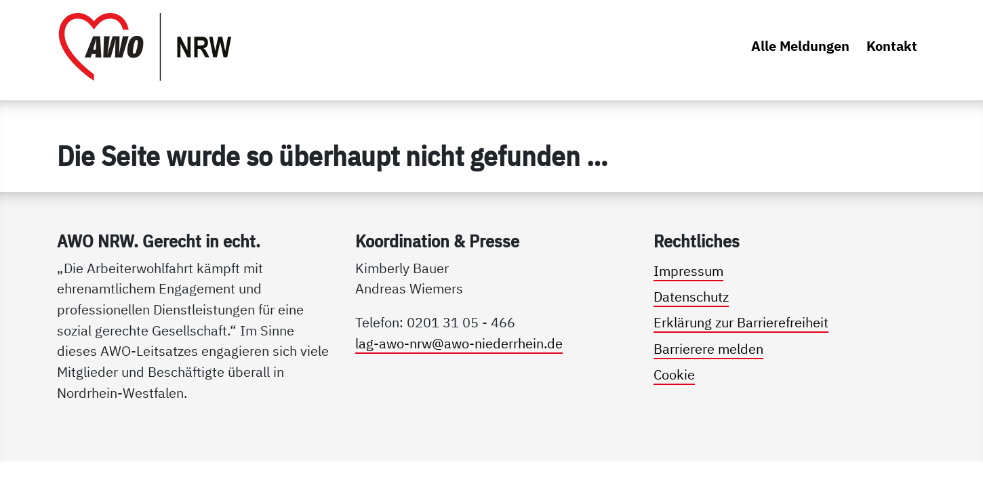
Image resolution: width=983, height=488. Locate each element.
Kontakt (891, 46)
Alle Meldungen (800, 46)
